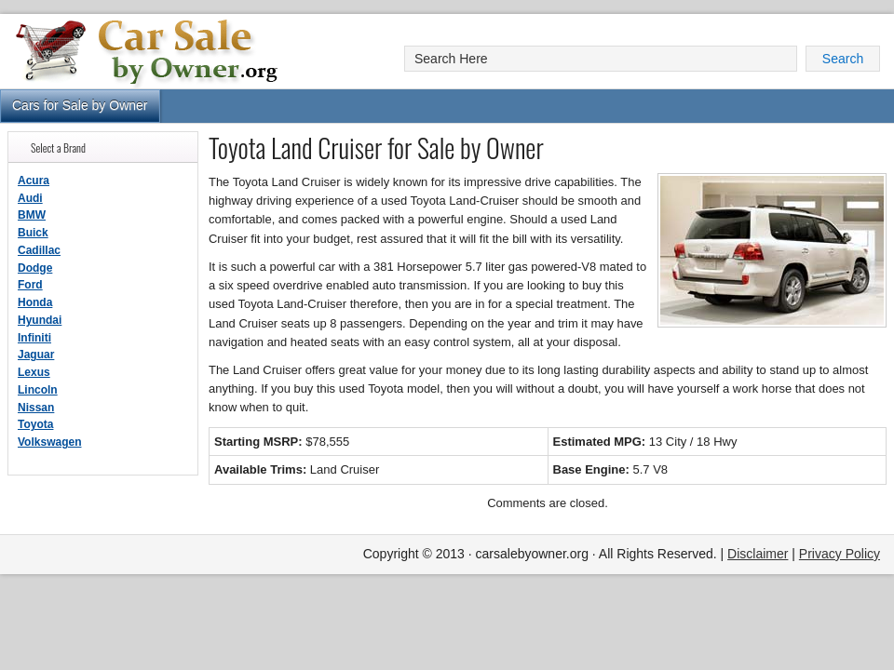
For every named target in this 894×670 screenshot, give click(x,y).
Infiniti (34, 337)
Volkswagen (49, 442)
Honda (35, 302)
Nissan (36, 407)
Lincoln (38, 389)
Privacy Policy (839, 553)
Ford (30, 284)
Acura (33, 180)
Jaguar (36, 354)
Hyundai (39, 320)
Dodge (35, 268)
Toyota (35, 424)
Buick (33, 232)
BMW (32, 214)
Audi (30, 198)
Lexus (34, 372)
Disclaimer (757, 553)
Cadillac (39, 250)
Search (842, 58)
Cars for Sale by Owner (80, 105)
